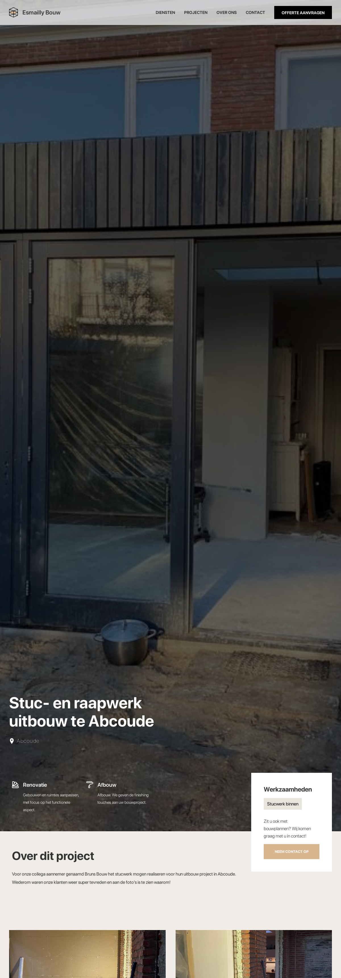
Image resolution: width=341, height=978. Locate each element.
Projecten (195, 12)
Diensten (165, 12)
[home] (35, 12)
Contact (255, 12)
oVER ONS (227, 12)
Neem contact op (292, 851)
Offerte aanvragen (303, 12)
